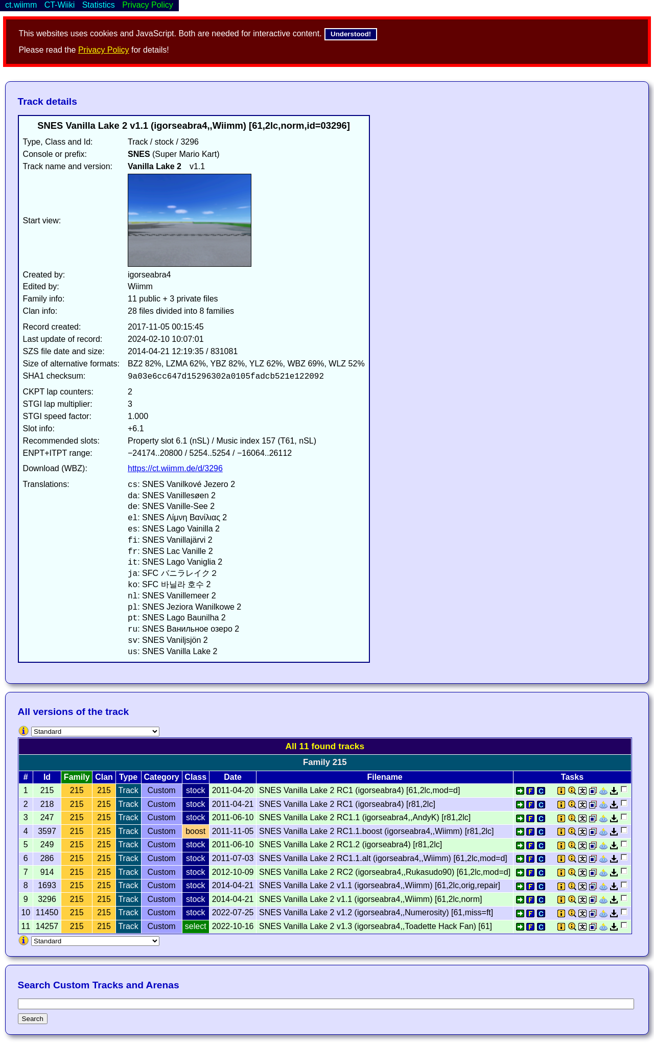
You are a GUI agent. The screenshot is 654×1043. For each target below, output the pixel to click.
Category (161, 777)
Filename (384, 777)
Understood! (351, 34)
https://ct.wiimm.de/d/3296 (175, 468)
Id (47, 777)
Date (233, 777)
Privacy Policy (103, 49)
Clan (104, 777)
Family (77, 777)
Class (195, 777)
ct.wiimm (21, 5)
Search (32, 1019)
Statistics (98, 5)
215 (77, 790)
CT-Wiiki (59, 5)
